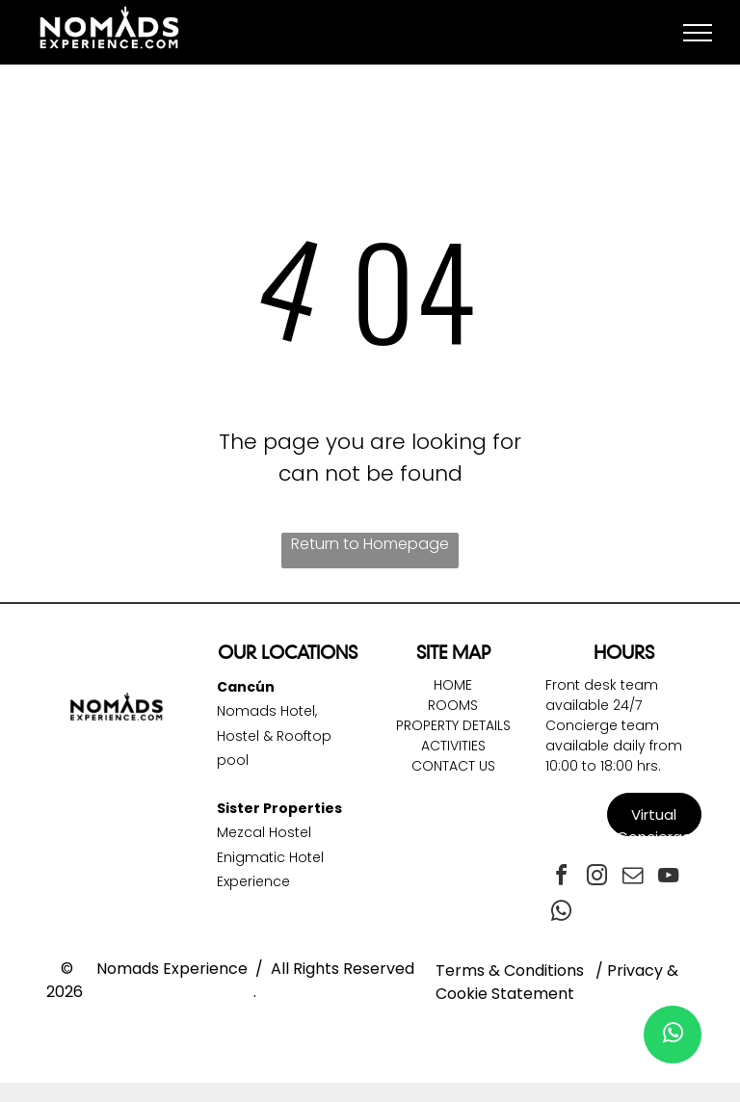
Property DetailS (453, 725)
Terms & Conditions (510, 970)
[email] (632, 878)
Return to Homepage (370, 544)
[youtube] (667, 878)
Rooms (453, 705)
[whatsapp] (560, 913)
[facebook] (560, 878)
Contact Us (453, 765)
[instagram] (596, 878)
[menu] (698, 33)
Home (453, 685)
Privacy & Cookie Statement (557, 982)
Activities (453, 745)
